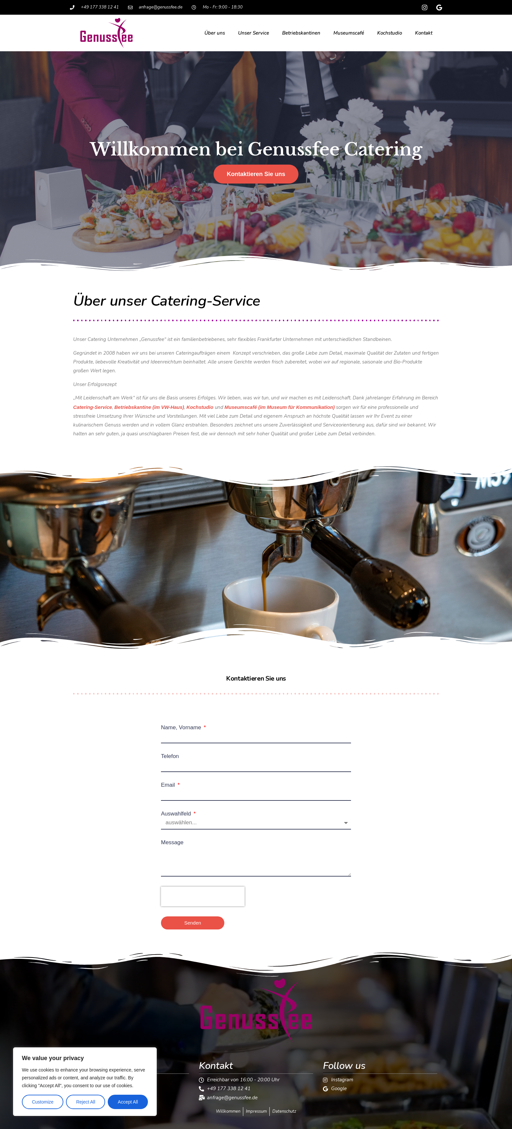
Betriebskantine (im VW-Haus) (149, 407)
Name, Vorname (182, 727)
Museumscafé (348, 33)
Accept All (128, 1102)
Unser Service (253, 33)
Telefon (170, 756)
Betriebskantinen (301, 33)
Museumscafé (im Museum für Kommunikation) (280, 407)
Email (168, 785)
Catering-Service (92, 407)
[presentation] (203, 896)
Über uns (214, 33)
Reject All (85, 1102)
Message (172, 842)
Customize (43, 1102)
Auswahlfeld (176, 813)
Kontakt (423, 33)
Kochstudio (389, 33)
